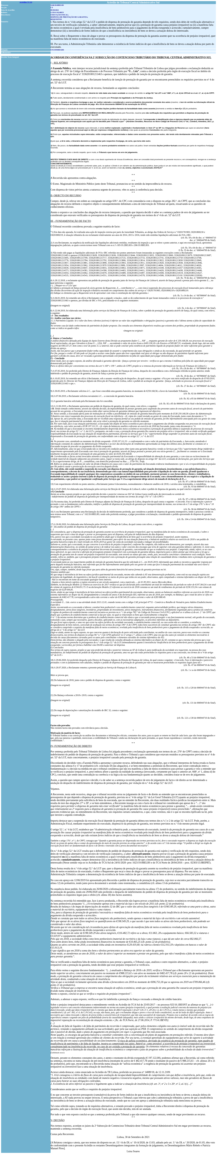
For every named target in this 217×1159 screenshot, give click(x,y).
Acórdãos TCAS (25, 2)
